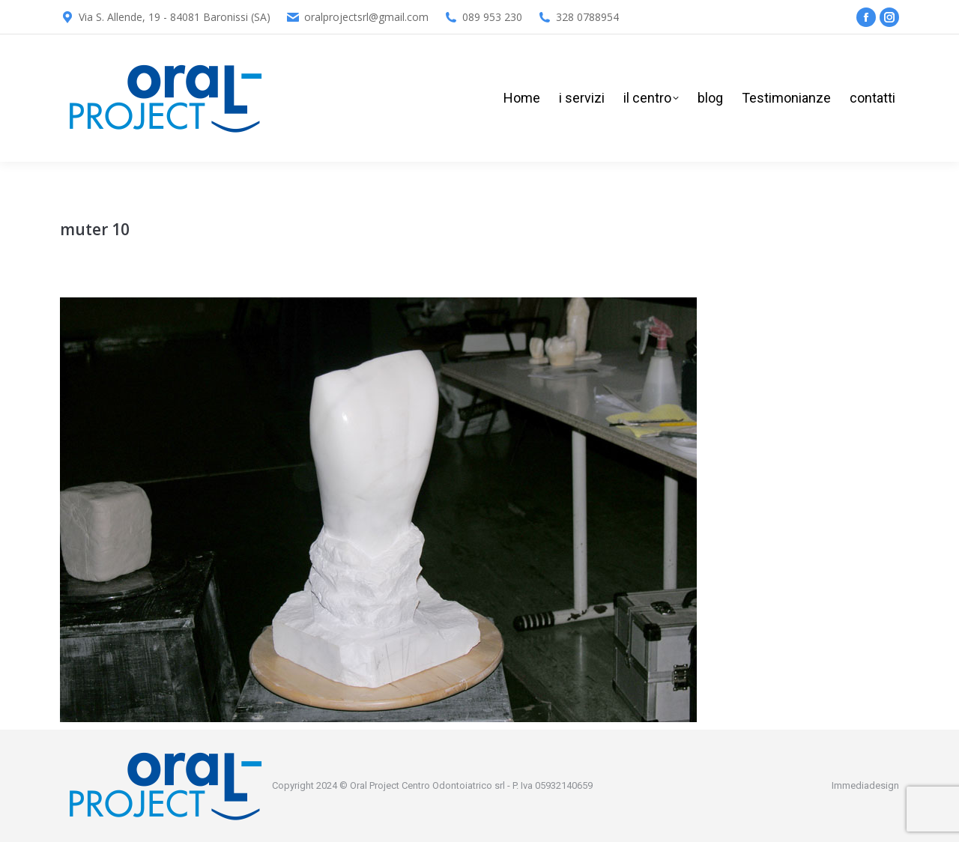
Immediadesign (865, 785)
